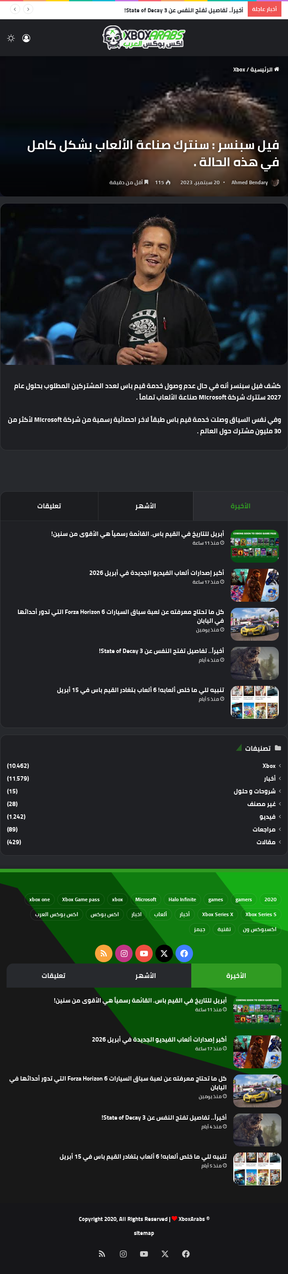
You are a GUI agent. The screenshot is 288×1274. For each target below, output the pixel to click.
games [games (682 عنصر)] (215, 899)
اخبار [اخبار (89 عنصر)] (136, 914)
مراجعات (264, 829)
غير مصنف (261, 804)
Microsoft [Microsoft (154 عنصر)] (145, 899)
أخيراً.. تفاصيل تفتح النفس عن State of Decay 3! (183, 10)
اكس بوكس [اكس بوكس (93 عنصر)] (105, 914)
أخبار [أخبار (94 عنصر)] (184, 914)
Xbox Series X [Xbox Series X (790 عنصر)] (217, 914)
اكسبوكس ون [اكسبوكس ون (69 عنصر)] (260, 929)
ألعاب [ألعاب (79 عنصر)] (160, 914)
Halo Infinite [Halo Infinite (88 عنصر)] (182, 899)
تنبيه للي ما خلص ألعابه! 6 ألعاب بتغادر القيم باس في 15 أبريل (140, 690)
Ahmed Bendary (250, 182)
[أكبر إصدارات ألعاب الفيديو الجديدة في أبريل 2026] (255, 585)
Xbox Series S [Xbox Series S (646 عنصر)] (261, 914)
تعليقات (49, 506)
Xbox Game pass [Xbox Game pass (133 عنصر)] (81, 899)
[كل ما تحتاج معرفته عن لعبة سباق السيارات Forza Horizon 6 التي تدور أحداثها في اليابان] (255, 624)
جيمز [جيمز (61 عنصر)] (199, 929)
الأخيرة (241, 506)
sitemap (144, 1233)
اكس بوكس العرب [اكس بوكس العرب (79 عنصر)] (56, 914)
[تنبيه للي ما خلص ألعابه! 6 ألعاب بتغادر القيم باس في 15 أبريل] (255, 702)
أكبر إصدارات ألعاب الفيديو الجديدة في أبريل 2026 (156, 572)
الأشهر (145, 506)
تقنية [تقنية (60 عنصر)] (224, 929)
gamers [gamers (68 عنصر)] (243, 899)
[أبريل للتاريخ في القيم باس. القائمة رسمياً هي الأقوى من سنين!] (255, 546)
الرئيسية (264, 69)
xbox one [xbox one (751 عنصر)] (39, 899)
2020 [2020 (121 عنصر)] (270, 899)
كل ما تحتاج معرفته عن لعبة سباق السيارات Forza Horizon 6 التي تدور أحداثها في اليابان (121, 616)
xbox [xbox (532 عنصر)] (117, 899)
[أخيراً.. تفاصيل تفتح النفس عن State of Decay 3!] (255, 663)
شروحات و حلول (255, 791)
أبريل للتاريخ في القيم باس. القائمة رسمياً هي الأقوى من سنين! (137, 533)
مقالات (266, 842)
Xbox (239, 69)
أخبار (270, 778)
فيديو (268, 817)
